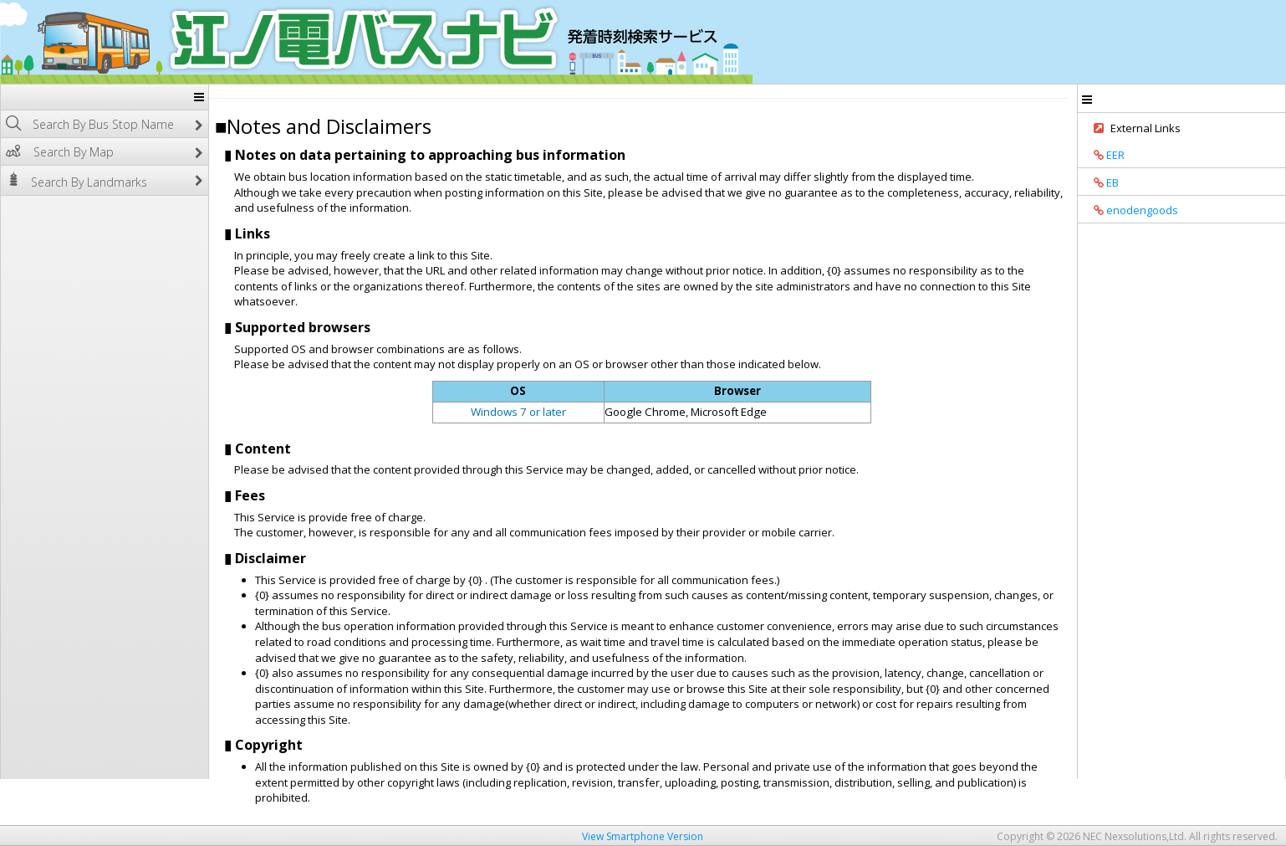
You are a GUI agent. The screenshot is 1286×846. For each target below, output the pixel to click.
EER (1103, 154)
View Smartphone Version (642, 836)
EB (1100, 182)
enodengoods (1130, 210)
